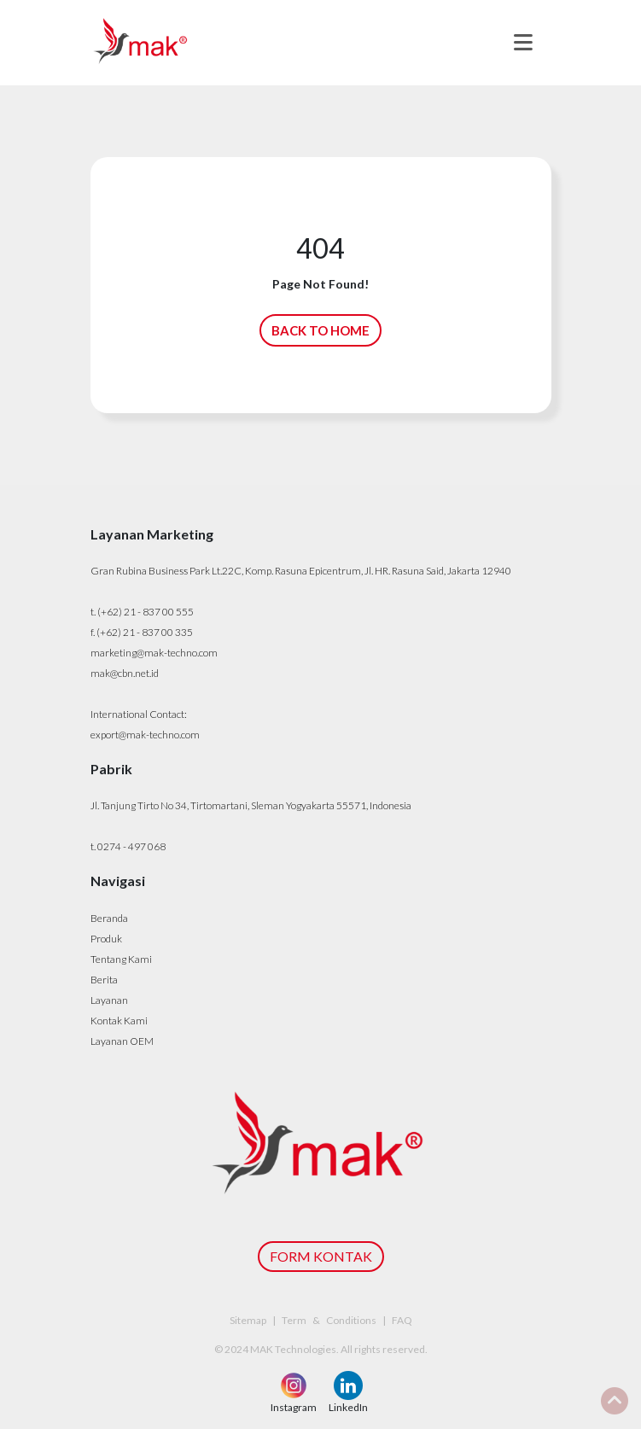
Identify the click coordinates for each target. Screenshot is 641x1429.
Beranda (109, 918)
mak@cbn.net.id (124, 673)
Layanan (109, 1000)
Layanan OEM (122, 1041)
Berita (104, 979)
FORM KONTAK (321, 1256)
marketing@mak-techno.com (154, 652)
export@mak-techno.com (145, 734)
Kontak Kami (119, 1020)
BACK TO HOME (320, 330)
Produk (106, 938)
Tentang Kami (121, 959)
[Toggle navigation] (523, 42)
